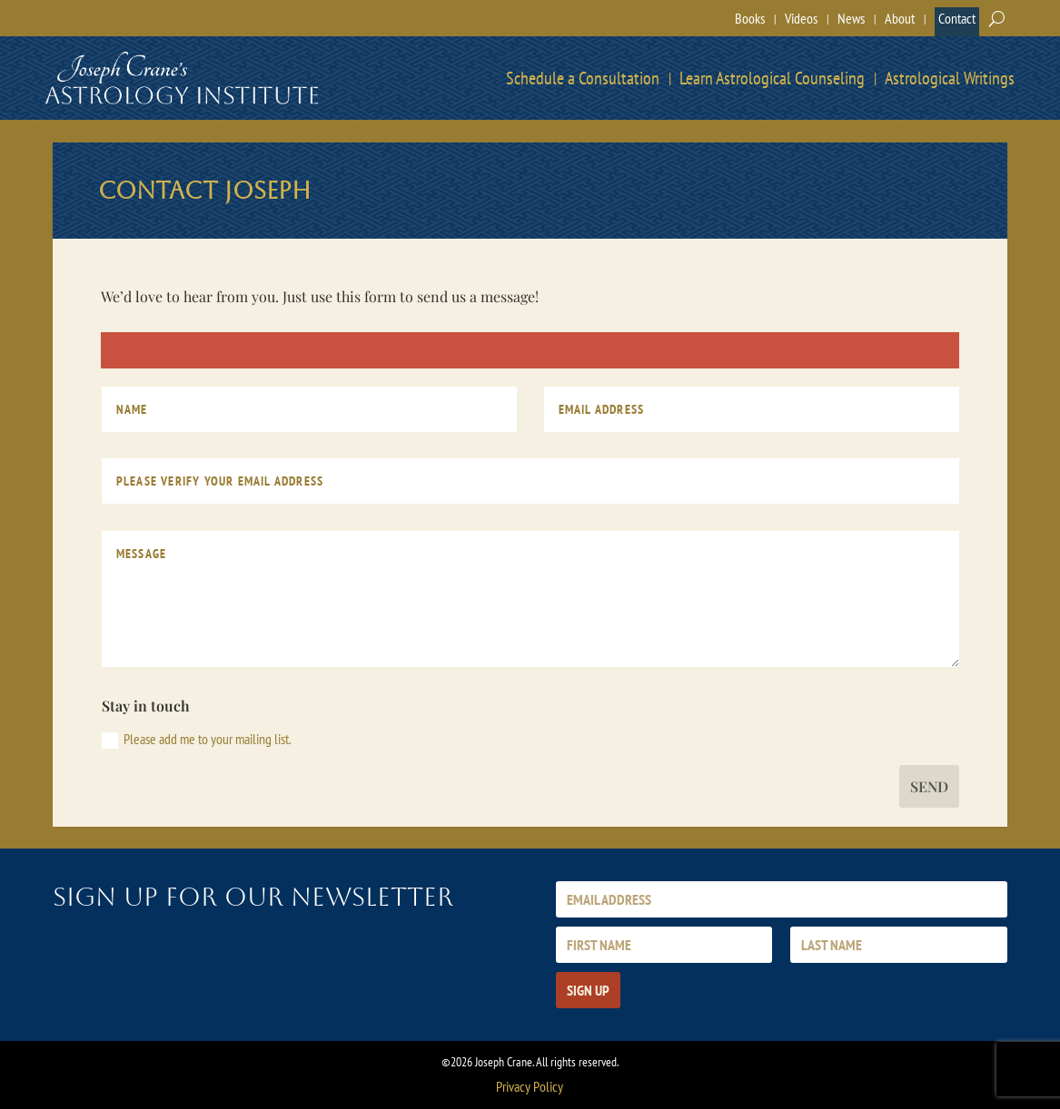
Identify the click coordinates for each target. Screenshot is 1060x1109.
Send (929, 786)
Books (750, 18)
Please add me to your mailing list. (197, 739)
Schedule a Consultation (582, 78)
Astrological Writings (950, 78)
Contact (957, 18)
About (900, 18)
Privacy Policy (529, 1086)
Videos (801, 18)
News (851, 18)
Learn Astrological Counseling (772, 78)
